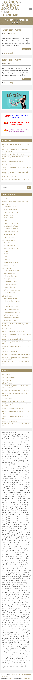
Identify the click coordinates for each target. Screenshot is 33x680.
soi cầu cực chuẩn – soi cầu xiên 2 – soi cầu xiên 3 (15, 201)
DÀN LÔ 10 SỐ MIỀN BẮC (11, 223)
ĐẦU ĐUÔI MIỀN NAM (10, 281)
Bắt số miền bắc (8, 53)
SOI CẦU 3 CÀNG (7, 164)
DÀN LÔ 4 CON (8, 218)
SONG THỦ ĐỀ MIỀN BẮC (11, 262)
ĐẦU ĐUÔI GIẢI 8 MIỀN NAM (12, 290)
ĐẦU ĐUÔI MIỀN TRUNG (11, 315)
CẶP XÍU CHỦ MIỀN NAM (11, 276)
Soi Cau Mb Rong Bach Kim (9, 177)
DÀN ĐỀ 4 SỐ (7, 251)
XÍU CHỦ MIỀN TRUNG (10, 320)
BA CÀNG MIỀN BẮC (10, 245)
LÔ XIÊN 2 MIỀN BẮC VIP (11, 226)
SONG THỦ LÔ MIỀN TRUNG (12, 318)
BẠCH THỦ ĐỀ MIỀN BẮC (11, 248)
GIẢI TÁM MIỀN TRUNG (11, 306)
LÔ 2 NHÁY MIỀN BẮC (10, 206)
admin (5, 33)
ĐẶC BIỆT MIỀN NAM (10, 279)
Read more (26, 49)
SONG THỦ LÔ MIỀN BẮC (11, 209)
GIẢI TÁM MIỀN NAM (10, 284)
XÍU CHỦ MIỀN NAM (9, 293)
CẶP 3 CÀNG (7, 243)
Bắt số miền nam (6, 268)
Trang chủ (5, 198)
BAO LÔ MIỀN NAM (9, 273)
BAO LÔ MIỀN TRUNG (10, 298)
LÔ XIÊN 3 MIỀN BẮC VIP (11, 229)
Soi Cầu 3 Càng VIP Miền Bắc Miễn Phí (12, 161)
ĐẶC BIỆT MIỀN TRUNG (11, 304)
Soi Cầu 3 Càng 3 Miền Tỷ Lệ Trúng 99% (13, 154)
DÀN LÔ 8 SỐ (7, 220)
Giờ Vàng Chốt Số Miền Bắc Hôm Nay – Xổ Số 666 (15, 179)
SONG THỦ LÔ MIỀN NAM (11, 270)
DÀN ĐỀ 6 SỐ (7, 254)
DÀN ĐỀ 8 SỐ (7, 256)
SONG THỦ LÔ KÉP (11, 30)
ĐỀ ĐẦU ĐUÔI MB (9, 265)
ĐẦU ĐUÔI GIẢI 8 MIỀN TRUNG (13, 312)
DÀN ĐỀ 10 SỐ (8, 259)
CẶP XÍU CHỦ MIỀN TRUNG (12, 301)
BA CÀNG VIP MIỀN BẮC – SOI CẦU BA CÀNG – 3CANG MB (11, 8)
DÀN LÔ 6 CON (8, 215)
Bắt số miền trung (7, 296)
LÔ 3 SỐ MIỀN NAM (9, 287)
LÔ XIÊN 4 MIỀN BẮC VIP (11, 231)
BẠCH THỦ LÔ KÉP (11, 60)
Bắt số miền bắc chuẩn (8, 240)
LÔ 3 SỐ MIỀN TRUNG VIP (11, 309)
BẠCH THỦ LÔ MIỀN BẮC (11, 212)
